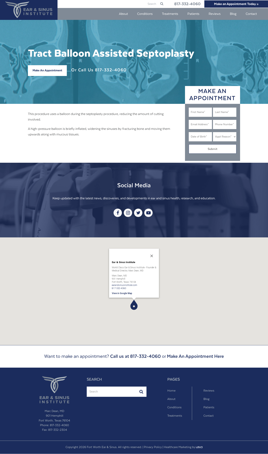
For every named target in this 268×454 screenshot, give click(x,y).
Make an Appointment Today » (234, 4)
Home (171, 391)
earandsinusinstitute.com (124, 285)
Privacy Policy (153, 447)
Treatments (174, 416)
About (171, 399)
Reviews (208, 391)
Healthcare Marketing (177, 447)
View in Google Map (122, 293)
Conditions (174, 407)
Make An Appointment (47, 70)
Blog (206, 399)
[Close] (151, 256)
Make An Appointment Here (195, 356)
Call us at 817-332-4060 (135, 356)
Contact (208, 416)
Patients (208, 407)
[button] (134, 305)
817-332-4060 (180, 4)
